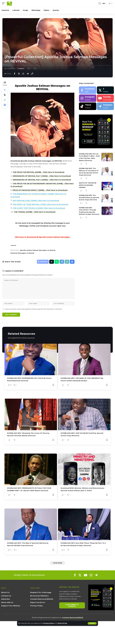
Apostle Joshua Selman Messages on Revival (38, 250)
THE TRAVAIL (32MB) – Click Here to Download (35, 212)
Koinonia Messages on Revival (23, 253)
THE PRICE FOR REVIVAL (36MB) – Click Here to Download (39, 172)
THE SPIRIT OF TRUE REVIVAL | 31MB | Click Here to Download (41, 204)
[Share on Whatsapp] (24, 74)
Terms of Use (63, 623)
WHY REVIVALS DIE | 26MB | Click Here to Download (36, 201)
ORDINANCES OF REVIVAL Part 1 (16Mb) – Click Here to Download (42, 176)
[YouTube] (85, 580)
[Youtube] (105, 99)
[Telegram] (105, 107)
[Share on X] (19, 74)
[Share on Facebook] (14, 74)
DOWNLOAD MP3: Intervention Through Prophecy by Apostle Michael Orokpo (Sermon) (88, 214)
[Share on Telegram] (29, 74)
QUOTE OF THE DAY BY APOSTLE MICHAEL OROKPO (88, 186)
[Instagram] (87, 99)
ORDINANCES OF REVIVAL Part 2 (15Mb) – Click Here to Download (42, 180)
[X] (105, 90)
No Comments (9, 68)
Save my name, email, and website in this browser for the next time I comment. (33, 311)
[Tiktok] (87, 107)
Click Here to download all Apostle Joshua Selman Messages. (42, 237)
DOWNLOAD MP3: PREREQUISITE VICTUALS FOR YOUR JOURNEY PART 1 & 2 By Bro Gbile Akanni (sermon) (29, 493)
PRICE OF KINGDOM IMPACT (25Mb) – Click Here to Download (40, 190)
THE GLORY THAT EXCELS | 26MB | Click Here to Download (39, 208)
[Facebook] (87, 90)
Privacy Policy (49, 623)
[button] (92, 623)
